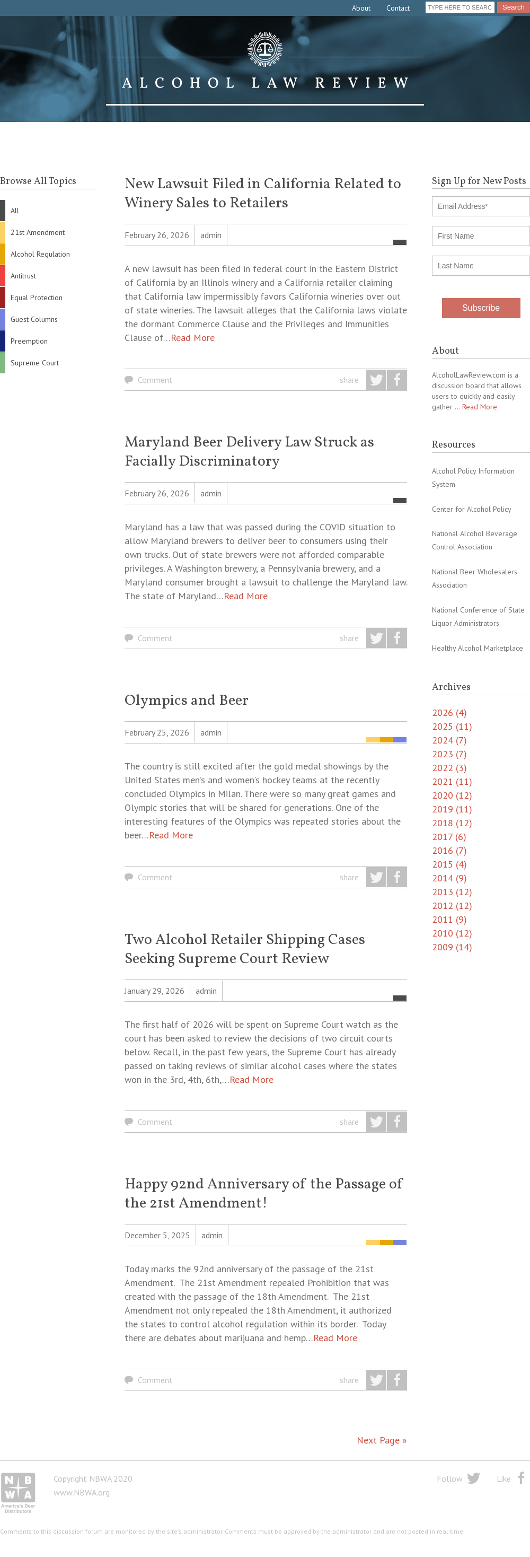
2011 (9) (449, 919)
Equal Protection (37, 297)
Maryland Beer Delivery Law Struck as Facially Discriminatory (249, 452)
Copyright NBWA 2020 (93, 1478)
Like (504, 1478)
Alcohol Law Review (265, 69)
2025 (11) (452, 726)
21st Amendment (38, 232)
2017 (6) (449, 836)
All (15, 210)
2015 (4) (449, 864)
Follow (450, 1478)
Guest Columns (34, 319)
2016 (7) (449, 850)
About (361, 8)
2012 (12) (452, 905)
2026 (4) (449, 712)
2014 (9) (449, 878)
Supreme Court (35, 363)
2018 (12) (452, 823)
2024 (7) (449, 740)
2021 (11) (452, 781)
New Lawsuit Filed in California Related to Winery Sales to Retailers (263, 194)
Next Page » (382, 1440)
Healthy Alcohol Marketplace (477, 648)
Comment (155, 379)
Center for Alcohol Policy (471, 509)
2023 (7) (449, 754)
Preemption (29, 341)
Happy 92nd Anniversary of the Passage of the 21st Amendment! (264, 1194)
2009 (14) (452, 947)
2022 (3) (449, 768)
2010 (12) (452, 933)
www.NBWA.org (82, 1492)
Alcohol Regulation (40, 254)
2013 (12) (452, 892)
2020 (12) (452, 795)
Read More (193, 337)
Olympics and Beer (187, 700)
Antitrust (23, 276)
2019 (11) (452, 809)
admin (211, 235)
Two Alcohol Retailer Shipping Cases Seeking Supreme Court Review (245, 949)
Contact (398, 8)
